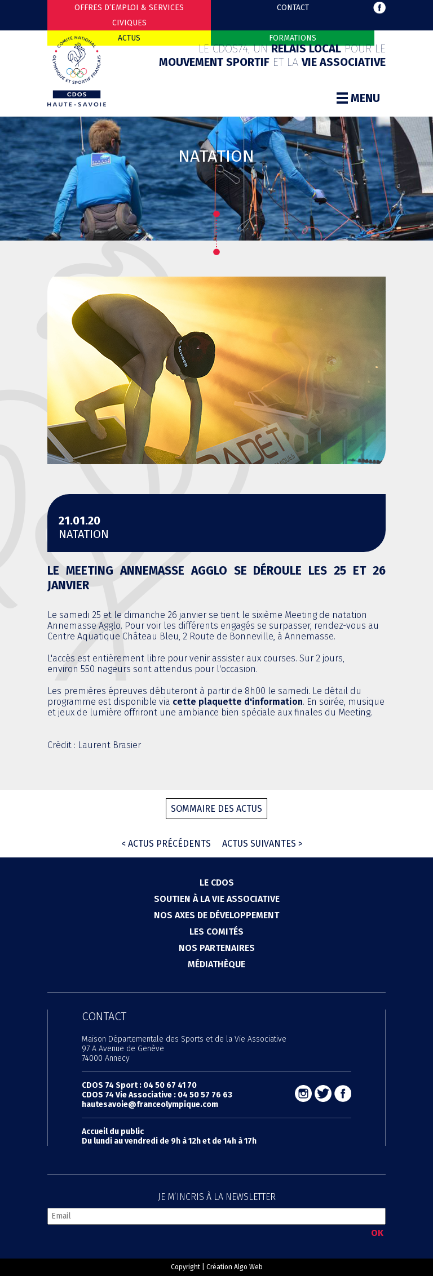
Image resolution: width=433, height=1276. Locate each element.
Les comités (216, 931)
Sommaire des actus (216, 808)
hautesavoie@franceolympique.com (150, 1104)
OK (377, 1233)
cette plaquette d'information (238, 701)
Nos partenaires (217, 947)
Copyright (185, 1267)
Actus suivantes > (262, 843)
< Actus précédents (166, 843)
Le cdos (217, 882)
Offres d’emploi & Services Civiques (129, 15)
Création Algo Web (234, 1267)
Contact (293, 7)
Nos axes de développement (216, 915)
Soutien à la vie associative (217, 898)
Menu (358, 98)
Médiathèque (216, 964)
